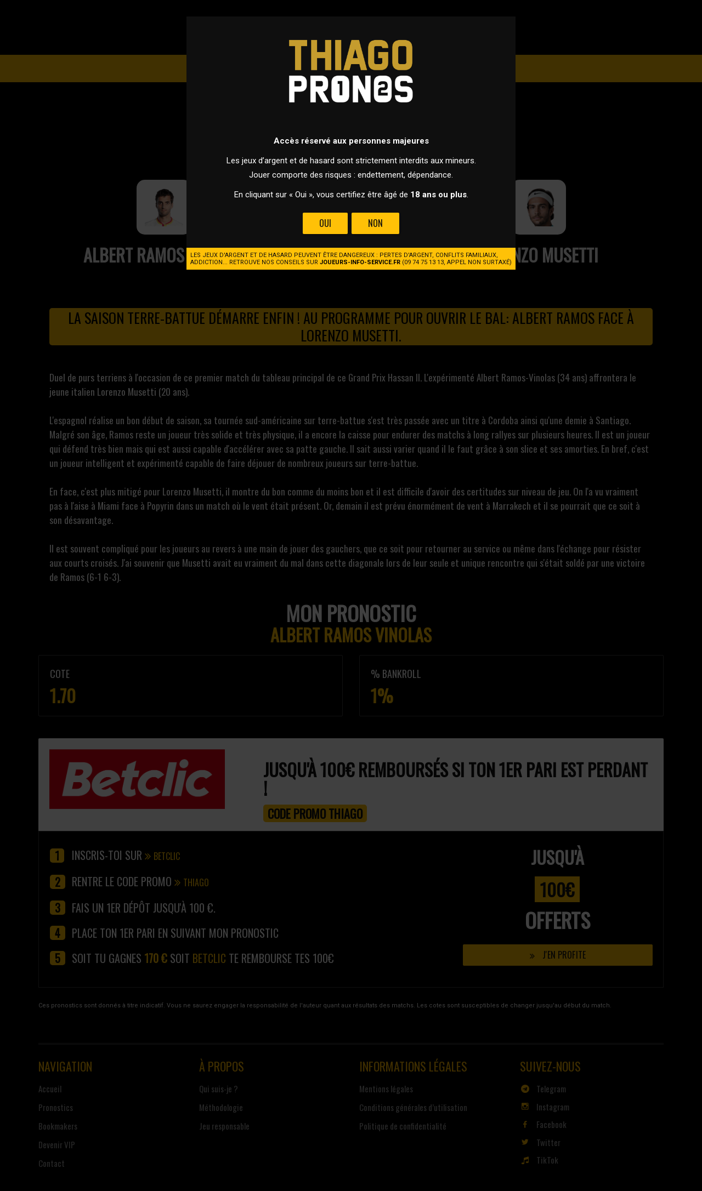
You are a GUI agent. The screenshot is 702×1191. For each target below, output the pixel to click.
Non (375, 223)
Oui (325, 223)
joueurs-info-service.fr (360, 262)
